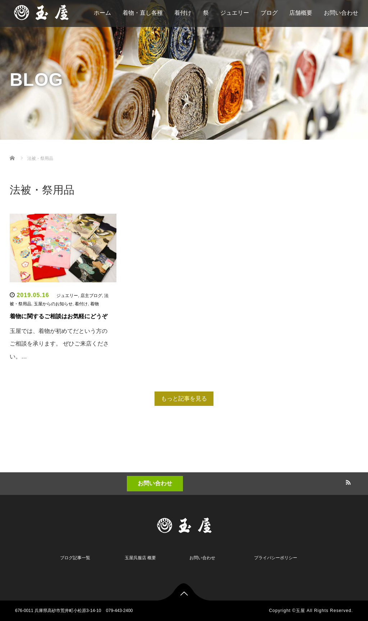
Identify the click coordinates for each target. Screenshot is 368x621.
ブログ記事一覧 (75, 557)
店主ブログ (91, 295)
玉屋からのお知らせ (53, 303)
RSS (347, 481)
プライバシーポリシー (275, 557)
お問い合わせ (155, 483)
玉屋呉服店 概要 (140, 557)
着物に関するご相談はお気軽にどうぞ (58, 316)
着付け (81, 303)
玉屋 (300, 610)
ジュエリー (67, 295)
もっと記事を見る (184, 398)
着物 (94, 303)
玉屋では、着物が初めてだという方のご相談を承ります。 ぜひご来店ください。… (59, 343)
